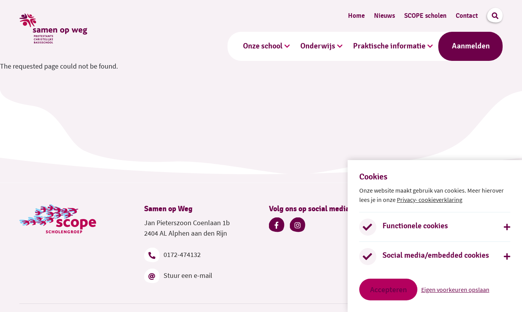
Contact (467, 15)
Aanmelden (471, 46)
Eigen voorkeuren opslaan (455, 289)
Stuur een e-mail (178, 275)
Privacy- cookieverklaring (429, 199)
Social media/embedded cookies (435, 255)
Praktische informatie (389, 46)
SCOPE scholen (425, 15)
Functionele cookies (415, 226)
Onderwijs (317, 46)
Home (356, 15)
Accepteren (388, 289)
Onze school (263, 46)
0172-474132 (172, 254)
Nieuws (384, 15)
